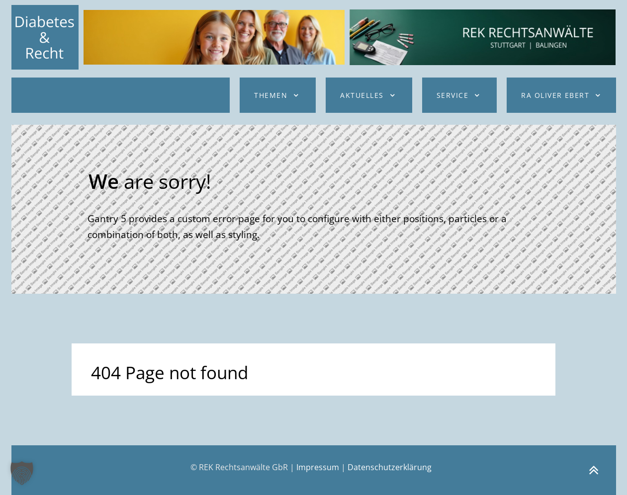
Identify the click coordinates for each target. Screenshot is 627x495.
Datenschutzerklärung (390, 467)
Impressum (317, 467)
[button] (22, 473)
